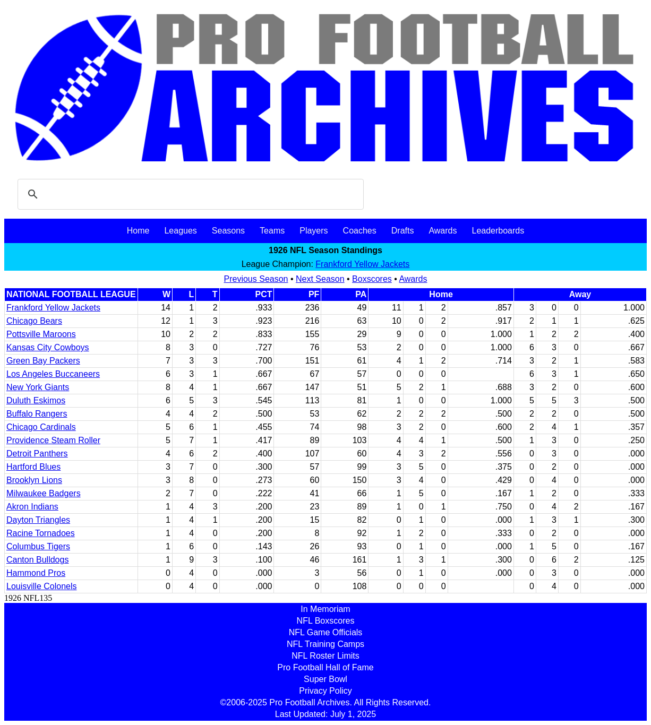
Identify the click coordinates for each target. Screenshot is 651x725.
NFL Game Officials (326, 632)
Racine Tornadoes (40, 533)
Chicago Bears (34, 320)
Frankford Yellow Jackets (362, 264)
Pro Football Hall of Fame (325, 667)
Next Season (320, 278)
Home (138, 230)
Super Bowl (325, 679)
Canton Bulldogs (37, 559)
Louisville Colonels (41, 586)
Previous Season (256, 278)
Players (313, 230)
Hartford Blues (33, 466)
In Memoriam (325, 609)
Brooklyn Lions (34, 480)
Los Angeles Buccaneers (53, 373)
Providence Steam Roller (53, 440)
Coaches (359, 230)
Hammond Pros (35, 572)
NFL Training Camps (325, 644)
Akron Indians (32, 506)
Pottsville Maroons (41, 334)
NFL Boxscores (326, 620)
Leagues (180, 230)
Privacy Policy (325, 690)
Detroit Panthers (37, 453)
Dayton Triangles (38, 519)
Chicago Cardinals (41, 426)
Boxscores (372, 278)
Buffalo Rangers (36, 413)
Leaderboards (498, 230)
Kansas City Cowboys (47, 347)
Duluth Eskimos (35, 400)
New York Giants (37, 387)
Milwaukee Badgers (43, 493)
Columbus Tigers (38, 546)
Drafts (402, 230)
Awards (443, 230)
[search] (189, 194)
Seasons (228, 230)
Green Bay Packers (43, 360)
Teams (272, 230)
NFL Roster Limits (325, 655)
